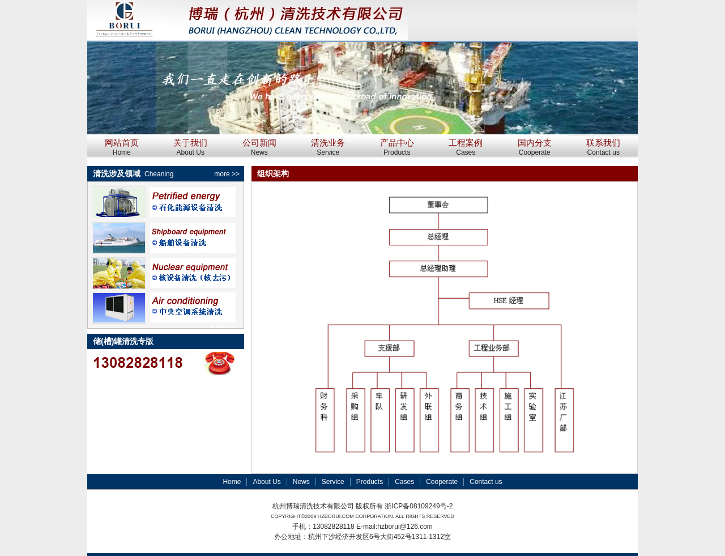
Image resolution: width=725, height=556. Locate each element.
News (301, 482)
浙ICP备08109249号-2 (419, 506)
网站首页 (122, 142)
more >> (227, 174)
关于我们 (190, 142)
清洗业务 (328, 142)
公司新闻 (259, 142)
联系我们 (603, 142)
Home (232, 482)
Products (369, 482)
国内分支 (535, 142)
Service (333, 482)
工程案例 (466, 142)
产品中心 (397, 142)
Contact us (486, 482)
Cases (404, 482)
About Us (266, 482)
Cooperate (442, 482)
